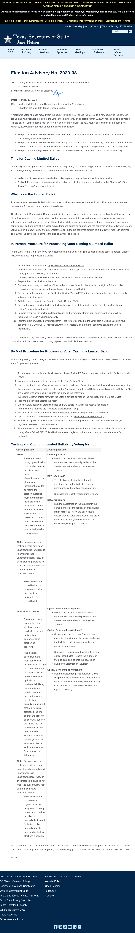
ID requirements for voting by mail (84, 21)
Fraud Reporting (8, 914)
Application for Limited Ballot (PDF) (66, 265)
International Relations (99, 51)
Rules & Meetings (80, 51)
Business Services (44, 51)
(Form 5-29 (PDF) (34, 325)
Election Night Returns (118, 21)
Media (68, 26)
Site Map (77, 26)
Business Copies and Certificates (17, 886)
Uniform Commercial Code (14, 891)
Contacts (49, 895)
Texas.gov (50, 891)
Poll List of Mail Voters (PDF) (89, 416)
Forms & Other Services (118, 52)
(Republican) (78, 104)
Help (86, 26)
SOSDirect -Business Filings (15, 881)
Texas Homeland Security (13, 905)
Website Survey (109, 26)
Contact (95, 26)
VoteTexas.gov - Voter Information (63, 876)
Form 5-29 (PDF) (35, 432)
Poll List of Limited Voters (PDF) (67, 293)
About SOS (10, 51)
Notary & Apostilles (62, 51)
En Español (126, 26)
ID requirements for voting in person (43, 21)
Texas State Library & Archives (16, 900)
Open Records (52, 886)
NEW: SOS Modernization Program (18, 876)
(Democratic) (65, 104)
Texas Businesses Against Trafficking (19, 895)
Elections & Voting (26, 51)
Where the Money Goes (12, 909)
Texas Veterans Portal (11, 919)
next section (113, 305)
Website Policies (54, 881)
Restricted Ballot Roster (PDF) (62, 301)
